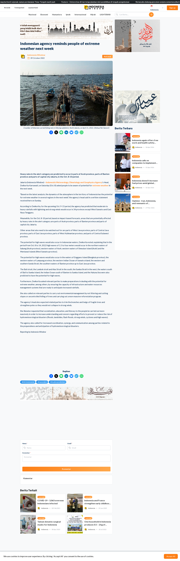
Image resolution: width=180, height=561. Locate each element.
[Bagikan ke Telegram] (76, 132)
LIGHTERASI (105, 14)
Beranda (7, 8)
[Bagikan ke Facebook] (51, 132)
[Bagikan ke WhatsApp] (81, 132)
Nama (24, 443)
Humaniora (57, 14)
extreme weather (100, 185)
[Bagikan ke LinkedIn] (66, 132)
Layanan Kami (33, 8)
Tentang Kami (19, 8)
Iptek (68, 14)
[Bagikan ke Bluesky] (71, 132)
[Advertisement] (66, 154)
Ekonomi (44, 14)
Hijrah (93, 14)
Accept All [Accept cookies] (170, 556)
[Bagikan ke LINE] (61, 132)
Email (69, 443)
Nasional (32, 14)
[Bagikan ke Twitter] (56, 132)
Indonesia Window (36, 55)
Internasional (80, 14)
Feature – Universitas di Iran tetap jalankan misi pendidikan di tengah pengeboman (99, 2)
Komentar (26, 453)
